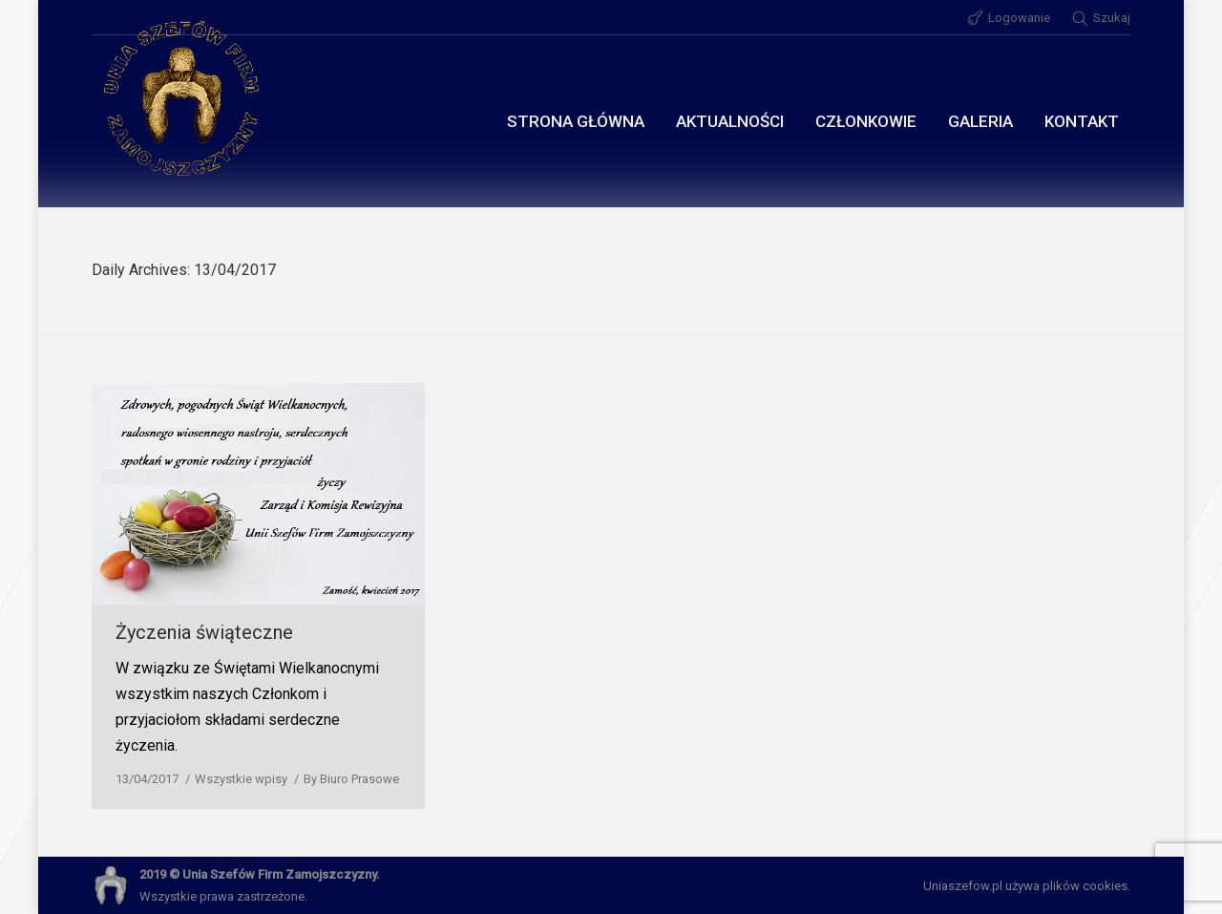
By (351, 779)
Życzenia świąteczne (204, 632)
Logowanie (1019, 18)
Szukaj (1111, 18)
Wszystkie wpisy (241, 779)
